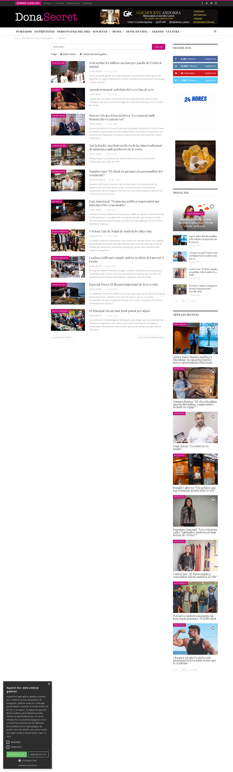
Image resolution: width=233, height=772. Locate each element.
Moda (117, 31)
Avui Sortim (58, 63)
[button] (27, 760)
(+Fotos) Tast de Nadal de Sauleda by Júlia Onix (120, 231)
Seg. (185, 301)
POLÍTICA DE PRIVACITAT (91, 759)
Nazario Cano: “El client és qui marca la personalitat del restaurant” (126, 173)
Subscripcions (73, 3)
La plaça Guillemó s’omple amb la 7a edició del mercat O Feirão (126, 259)
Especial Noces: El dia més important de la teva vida (123, 284)
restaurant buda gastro (93, 54)
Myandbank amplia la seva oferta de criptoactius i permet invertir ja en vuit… (195, 223)
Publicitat (87, 3)
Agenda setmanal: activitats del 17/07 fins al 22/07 (121, 90)
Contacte (59, 3)
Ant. (177, 301)
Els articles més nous (150, 337)
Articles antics (62, 337)
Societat (100, 31)
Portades (24, 31)
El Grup (47, 3)
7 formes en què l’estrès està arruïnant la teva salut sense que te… (203, 255)
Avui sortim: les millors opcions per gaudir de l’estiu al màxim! (125, 65)
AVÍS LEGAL (113, 759)
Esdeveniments (60, 231)
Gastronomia (59, 145)
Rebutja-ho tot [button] (38, 754)
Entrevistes (44, 31)
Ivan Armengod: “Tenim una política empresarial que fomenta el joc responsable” (124, 203)
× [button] (49, 684)
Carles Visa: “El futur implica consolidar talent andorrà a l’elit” (203, 272)
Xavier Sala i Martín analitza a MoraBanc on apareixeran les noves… (203, 239)
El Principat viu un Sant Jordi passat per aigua (119, 311)
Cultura (172, 31)
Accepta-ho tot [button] (16, 754)
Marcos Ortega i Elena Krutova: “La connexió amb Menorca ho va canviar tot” (122, 117)
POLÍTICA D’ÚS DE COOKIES (136, 759)
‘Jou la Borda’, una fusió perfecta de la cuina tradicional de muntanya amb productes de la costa (125, 147)
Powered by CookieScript (27, 765)
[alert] (27, 725)
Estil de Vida (136, 31)
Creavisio (213, 767)
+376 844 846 (165, 737)
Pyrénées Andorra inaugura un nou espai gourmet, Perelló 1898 (203, 288)
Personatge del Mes (73, 31)
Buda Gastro (68, 54)
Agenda (158, 31)
